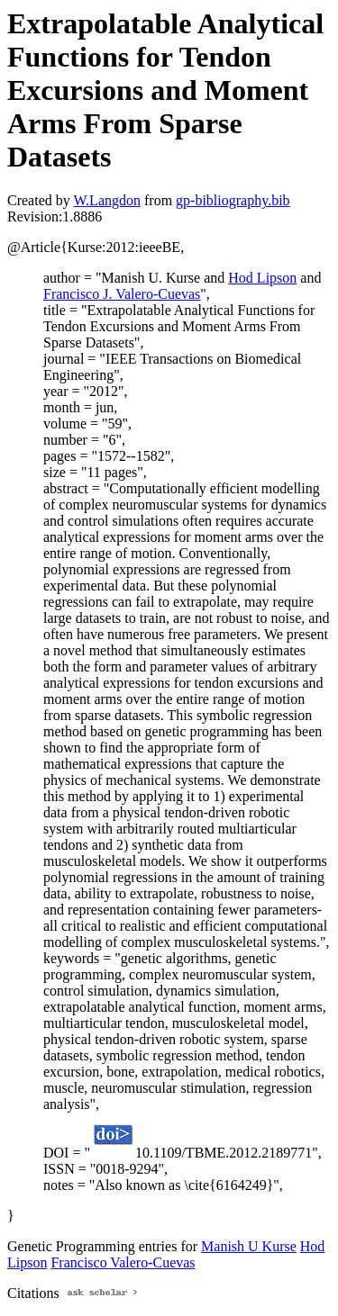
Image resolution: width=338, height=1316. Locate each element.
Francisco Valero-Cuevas (122, 1262)
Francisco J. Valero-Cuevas (121, 294)
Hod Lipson (262, 277)
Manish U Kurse (249, 1246)
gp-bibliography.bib (233, 200)
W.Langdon (107, 200)
